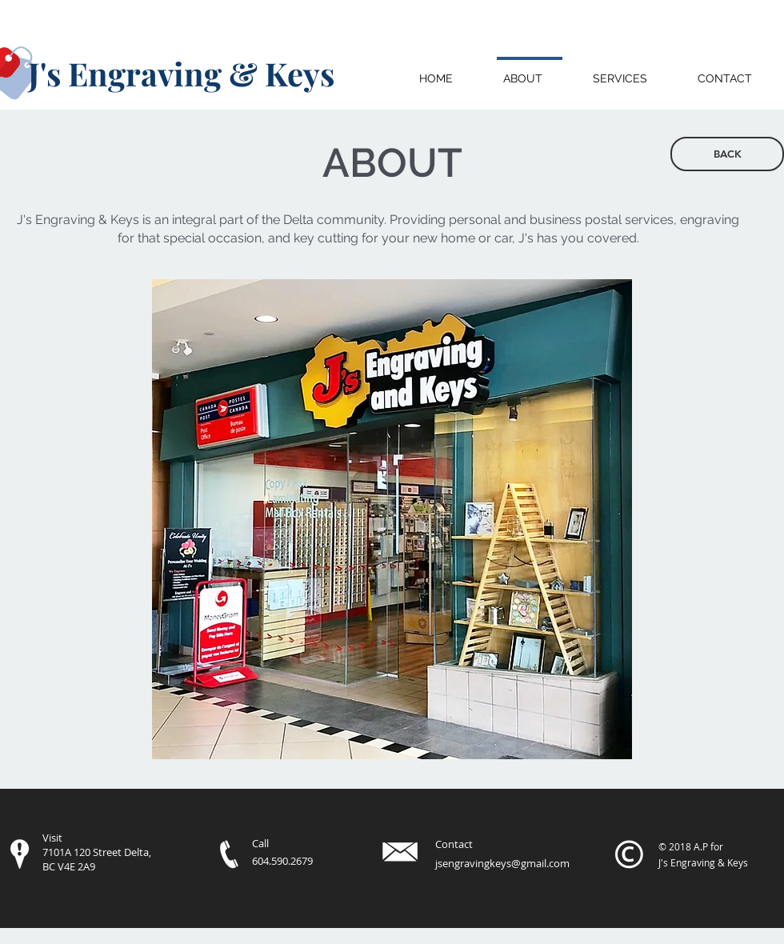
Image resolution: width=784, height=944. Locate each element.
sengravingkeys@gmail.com (504, 863)
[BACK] (727, 154)
